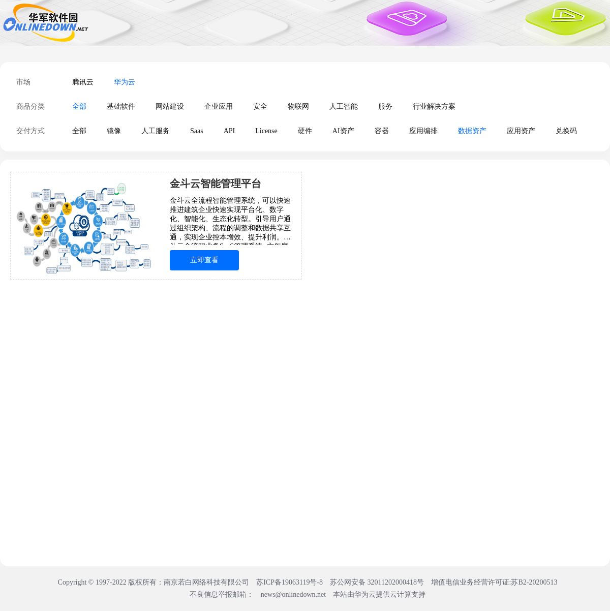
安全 (260, 106)
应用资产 (521, 131)
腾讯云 (83, 82)
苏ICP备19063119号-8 (289, 582)
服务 (385, 106)
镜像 (114, 131)
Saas (196, 131)
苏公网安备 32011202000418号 (377, 582)
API (229, 131)
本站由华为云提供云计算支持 (379, 594)
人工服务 (155, 131)
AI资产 (343, 131)
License (266, 131)
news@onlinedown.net (293, 594)
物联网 (298, 106)
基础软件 (121, 106)
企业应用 (218, 106)
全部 (79, 106)
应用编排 (423, 131)
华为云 (124, 82)
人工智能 (343, 106)
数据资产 (472, 131)
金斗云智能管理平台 (215, 183)
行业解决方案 (434, 106)
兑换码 (566, 131)
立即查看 (204, 260)
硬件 (305, 131)
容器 (382, 131)
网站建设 (170, 106)
